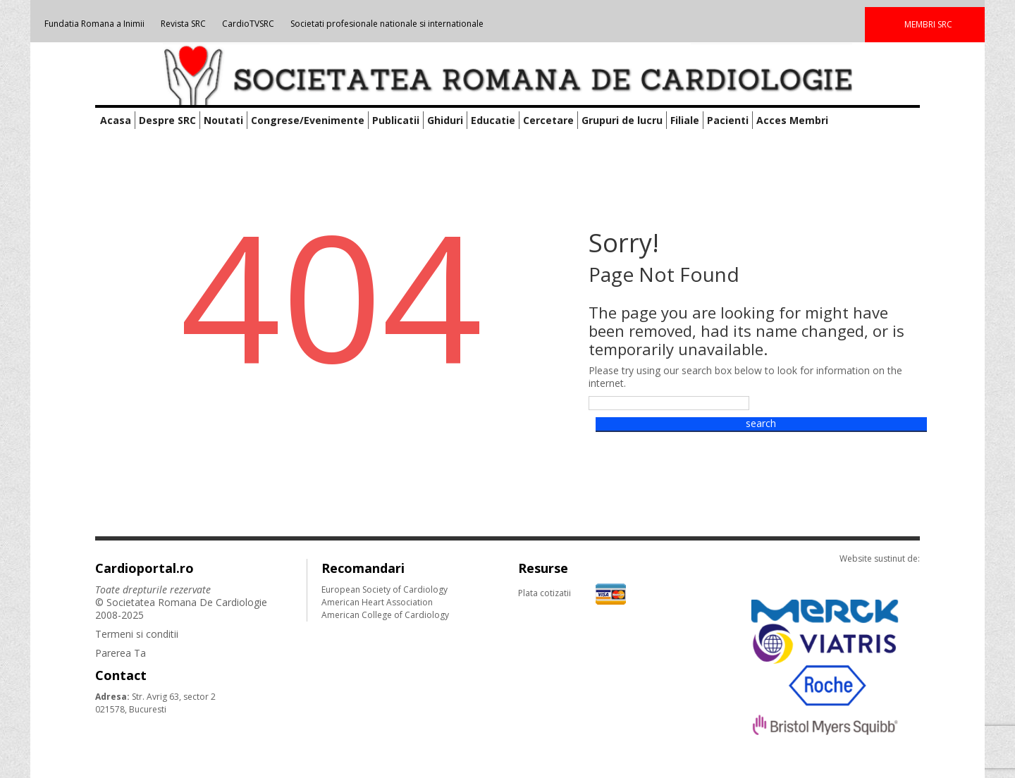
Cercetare (548, 120)
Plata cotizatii (572, 593)
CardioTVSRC (248, 24)
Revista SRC (183, 24)
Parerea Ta (120, 653)
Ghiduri (445, 120)
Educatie (493, 120)
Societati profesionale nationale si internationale (387, 24)
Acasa (115, 120)
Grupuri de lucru (622, 120)
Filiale (684, 120)
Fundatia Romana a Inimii (94, 24)
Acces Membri (792, 120)
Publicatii (395, 120)
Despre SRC (167, 120)
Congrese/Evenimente (307, 120)
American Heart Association (377, 602)
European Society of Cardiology (384, 589)
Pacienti (728, 120)
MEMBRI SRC (928, 24)
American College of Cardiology (385, 615)
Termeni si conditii (136, 634)
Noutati (223, 120)
